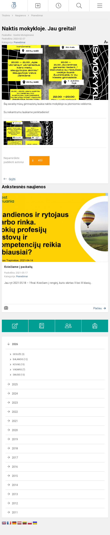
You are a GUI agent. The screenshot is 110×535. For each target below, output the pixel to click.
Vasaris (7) (19, 369)
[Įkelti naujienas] (38, 5)
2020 (15, 430)
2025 (15, 384)
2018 (15, 448)
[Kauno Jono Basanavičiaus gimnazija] (13, 5)
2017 (15, 457)
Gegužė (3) (18, 354)
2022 (15, 411)
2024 (15, 393)
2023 (15, 402)
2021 (15, 421)
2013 (15, 494)
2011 (15, 512)
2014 (15, 485)
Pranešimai (37, 15)
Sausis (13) (19, 374)
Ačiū (37, 161)
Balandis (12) (20, 359)
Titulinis (6, 15)
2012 (15, 503)
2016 (15, 466)
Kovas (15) (19, 364)
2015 (15, 475)
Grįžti (12, 179)
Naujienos (20, 15)
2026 (15, 344)
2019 (15, 439)
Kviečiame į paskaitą (18, 267)
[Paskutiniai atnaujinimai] (58, 5)
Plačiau (97, 308)
